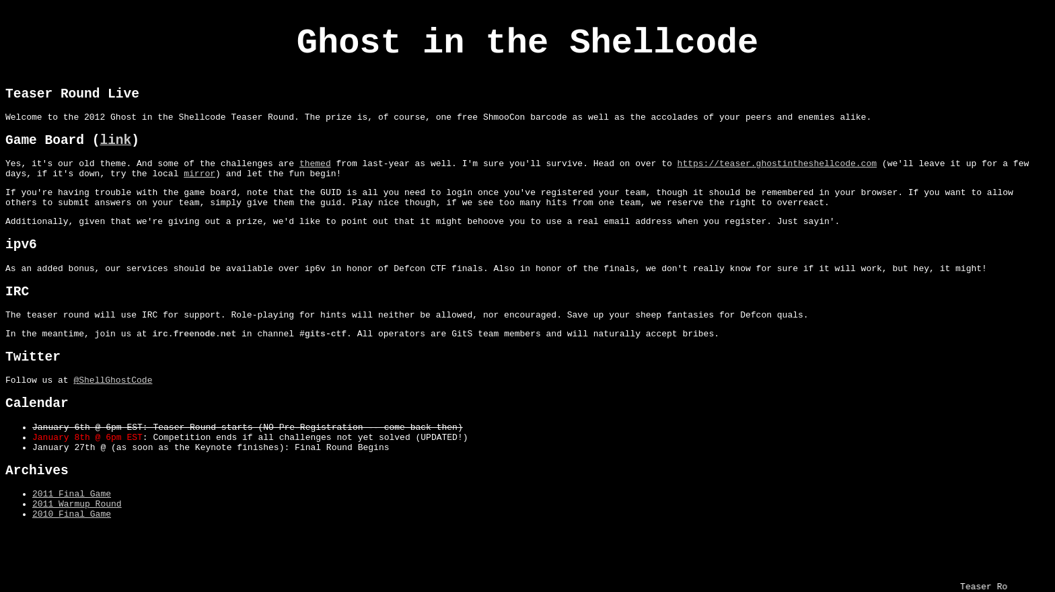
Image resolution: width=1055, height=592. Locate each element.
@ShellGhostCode (112, 424)
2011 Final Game (71, 553)
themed (315, 182)
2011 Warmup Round (77, 565)
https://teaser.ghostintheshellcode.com (776, 182)
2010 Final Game (71, 577)
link (115, 156)
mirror (199, 194)
